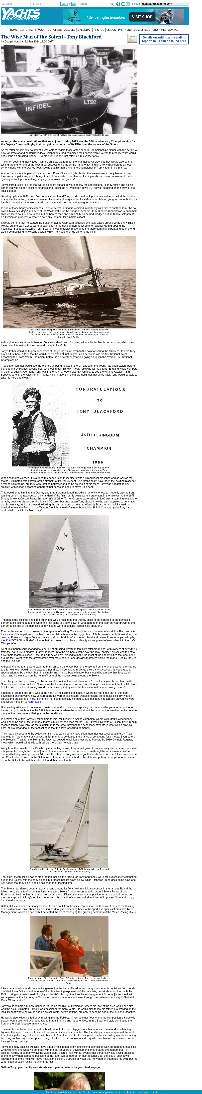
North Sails (34, 701)
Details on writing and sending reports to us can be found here (164, 39)
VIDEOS (111, 29)
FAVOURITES (43, 29)
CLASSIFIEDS (142, 29)
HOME (14, 29)
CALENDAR (85, 29)
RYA (8, 640)
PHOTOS (99, 29)
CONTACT (174, 29)
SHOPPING (159, 29)
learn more (143, 1092)
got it (155, 1092)
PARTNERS (125, 29)
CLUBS (57, 29)
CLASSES (70, 29)
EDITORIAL (26, 29)
